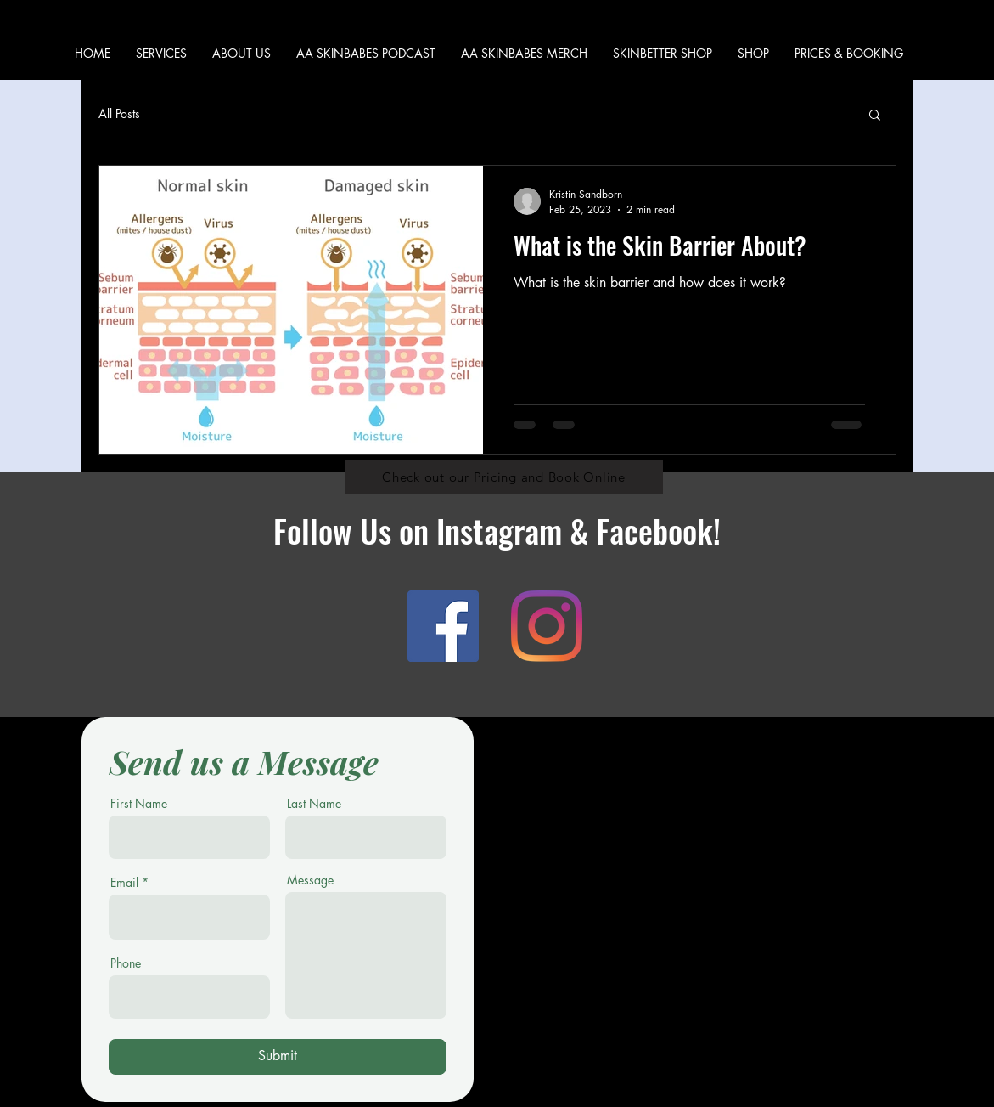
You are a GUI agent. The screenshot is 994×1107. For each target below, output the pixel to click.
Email (124, 883)
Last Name (314, 804)
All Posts (119, 113)
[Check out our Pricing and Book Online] (504, 477)
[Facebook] (443, 626)
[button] (753, 53)
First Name (138, 804)
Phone (125, 963)
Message (310, 880)
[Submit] (277, 1057)
